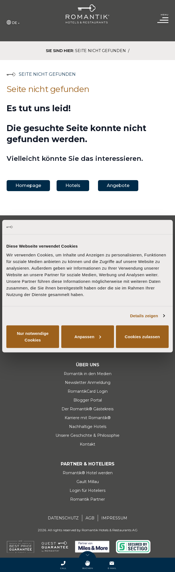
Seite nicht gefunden (101, 50)
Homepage (28, 185)
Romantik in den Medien (88, 373)
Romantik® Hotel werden (88, 472)
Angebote (118, 185)
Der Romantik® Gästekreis (87, 408)
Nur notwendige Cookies (33, 336)
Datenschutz (63, 518)
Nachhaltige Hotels (87, 426)
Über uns (87, 364)
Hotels (72, 185)
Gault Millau (87, 481)
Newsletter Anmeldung (87, 382)
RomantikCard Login (88, 391)
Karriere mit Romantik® (88, 417)
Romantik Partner (87, 499)
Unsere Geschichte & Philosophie (87, 435)
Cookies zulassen (142, 336)
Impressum (114, 518)
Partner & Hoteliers (88, 464)
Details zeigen (144, 315)
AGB (90, 518)
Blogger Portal (87, 400)
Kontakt (87, 444)
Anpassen (88, 336)
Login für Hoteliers (87, 490)
